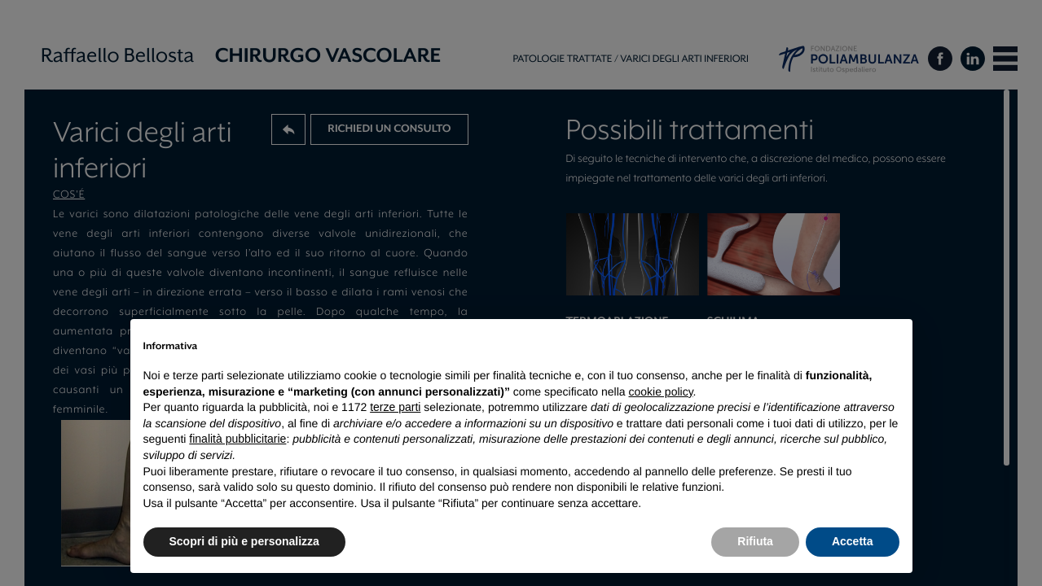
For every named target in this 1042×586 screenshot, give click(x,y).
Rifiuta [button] (755, 541)
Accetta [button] (852, 541)
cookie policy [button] (660, 391)
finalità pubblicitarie (237, 438)
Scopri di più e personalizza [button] (244, 541)
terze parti (395, 406)
